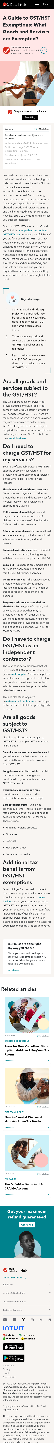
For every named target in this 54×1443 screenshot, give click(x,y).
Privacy (6, 1369)
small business (17, 438)
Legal (6, 1373)
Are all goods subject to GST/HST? (21, 155)
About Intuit (9, 1365)
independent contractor (20, 700)
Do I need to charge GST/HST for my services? (26, 143)
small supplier (18, 674)
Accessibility (9, 1377)
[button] (47, 4)
